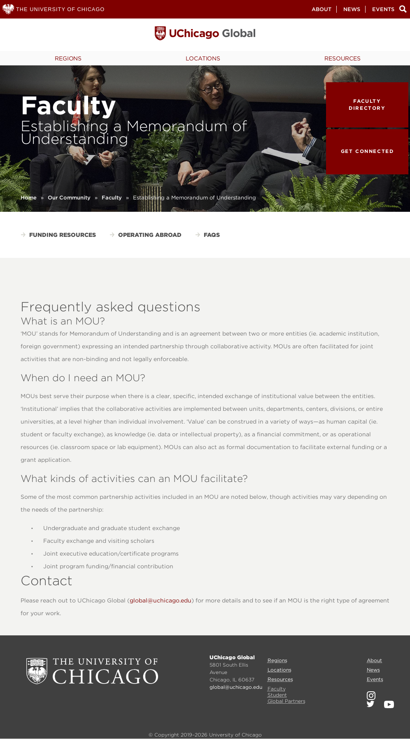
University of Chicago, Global (205, 35)
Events (383, 9)
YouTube (389, 704)
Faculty (112, 198)
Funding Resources (62, 235)
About (321, 9)
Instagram (371, 695)
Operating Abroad (150, 235)
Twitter (370, 704)
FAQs (212, 235)
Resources (342, 58)
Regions (68, 58)
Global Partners (286, 701)
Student (277, 695)
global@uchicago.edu (160, 600)
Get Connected (367, 151)
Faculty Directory (367, 104)
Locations (203, 58)
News (351, 9)
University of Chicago (92, 671)
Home (29, 198)
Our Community (69, 198)
